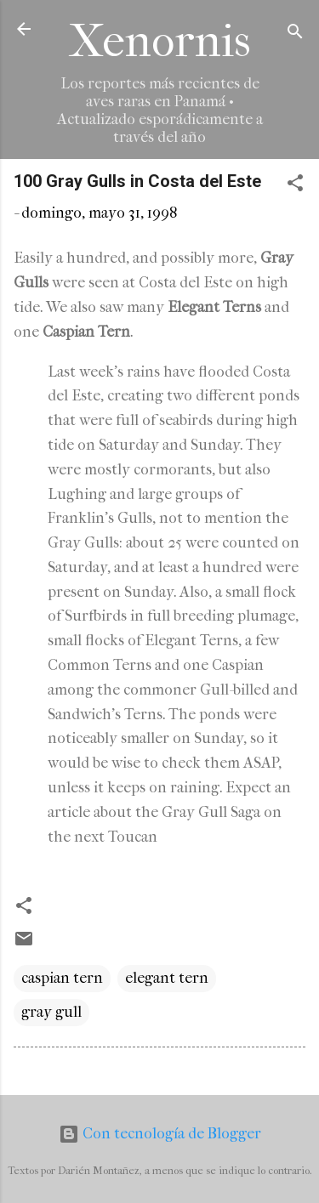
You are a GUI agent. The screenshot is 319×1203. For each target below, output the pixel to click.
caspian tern (62, 978)
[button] (295, 186)
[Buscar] (295, 34)
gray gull (51, 1012)
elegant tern (166, 978)
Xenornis (160, 41)
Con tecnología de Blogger (160, 1134)
